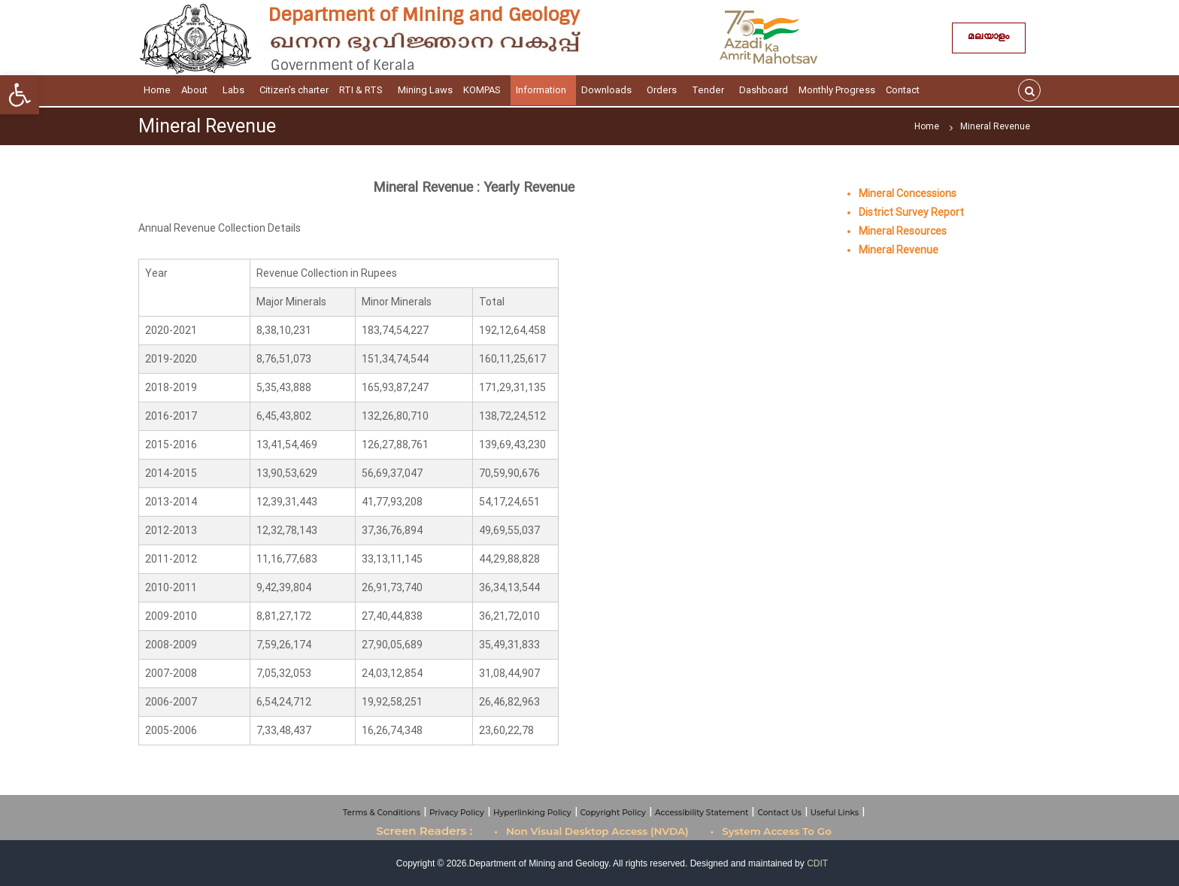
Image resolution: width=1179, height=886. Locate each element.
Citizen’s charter (294, 90)
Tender (710, 90)
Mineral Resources (903, 231)
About (196, 90)
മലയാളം (989, 38)
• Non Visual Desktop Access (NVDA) (591, 831)
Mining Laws (425, 90)
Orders (664, 90)
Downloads (608, 90)
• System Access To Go (771, 831)
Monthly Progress (837, 90)
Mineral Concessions (907, 193)
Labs (236, 90)
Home (157, 90)
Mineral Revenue (898, 250)
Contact (905, 90)
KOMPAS (484, 90)
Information (543, 90)
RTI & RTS (363, 90)
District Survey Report (911, 212)
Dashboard (763, 90)
